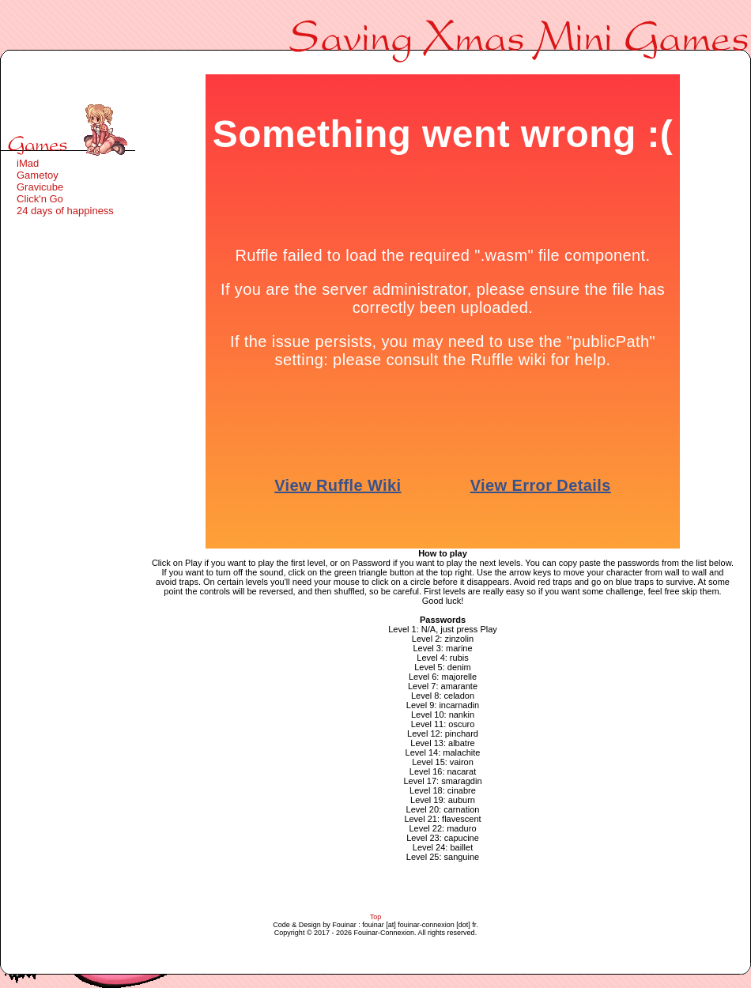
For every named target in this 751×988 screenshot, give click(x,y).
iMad (28, 163)
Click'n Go (40, 199)
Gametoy (37, 175)
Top (376, 917)
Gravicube (40, 187)
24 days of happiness (65, 211)
